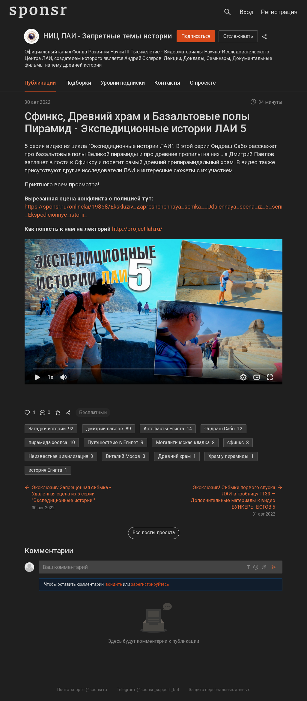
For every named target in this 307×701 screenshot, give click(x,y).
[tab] (40, 83)
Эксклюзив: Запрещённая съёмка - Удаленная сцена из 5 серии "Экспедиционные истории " (71, 494)
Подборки (78, 83)
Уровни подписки (123, 83)
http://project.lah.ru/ (137, 228)
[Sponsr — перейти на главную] (38, 12)
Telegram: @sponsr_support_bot (148, 689)
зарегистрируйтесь (150, 584)
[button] (153, 311)
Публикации (40, 83)
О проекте (203, 83)
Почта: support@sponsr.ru (82, 689)
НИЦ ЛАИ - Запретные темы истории (107, 36)
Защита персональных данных (219, 689)
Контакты (167, 83)
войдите (114, 584)
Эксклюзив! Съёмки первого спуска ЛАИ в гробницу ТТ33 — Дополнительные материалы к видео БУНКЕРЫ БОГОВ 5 (233, 497)
